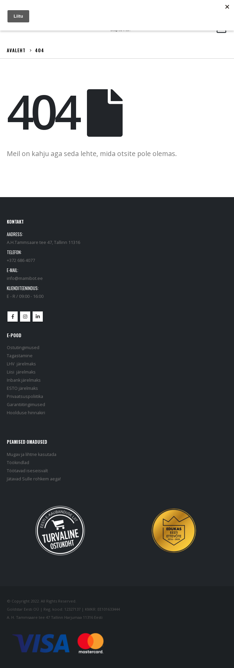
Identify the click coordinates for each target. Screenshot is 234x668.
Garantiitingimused (26, 404)
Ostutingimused (23, 347)
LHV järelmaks (21, 364)
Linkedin (38, 316)
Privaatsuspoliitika (25, 396)
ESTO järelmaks (22, 388)
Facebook (12, 316)
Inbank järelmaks (24, 380)
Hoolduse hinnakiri (26, 413)
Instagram (25, 316)
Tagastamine (20, 356)
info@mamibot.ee (25, 278)
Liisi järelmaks (21, 372)
